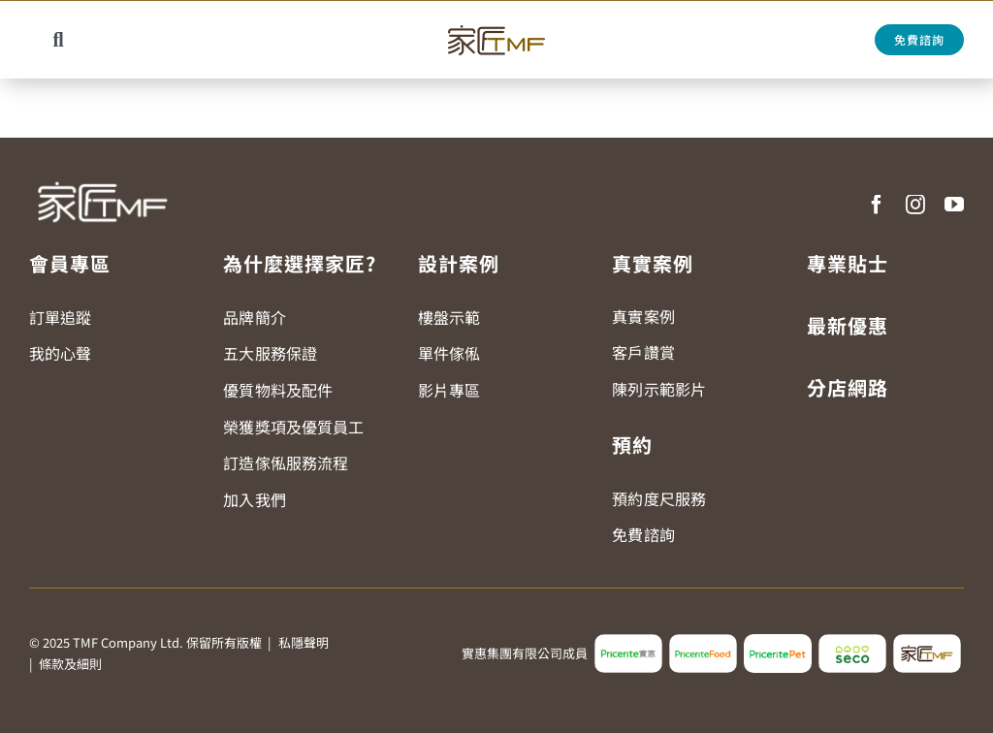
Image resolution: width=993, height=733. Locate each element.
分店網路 (847, 387)
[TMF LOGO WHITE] (102, 174)
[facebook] (876, 204)
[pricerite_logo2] (628, 641)
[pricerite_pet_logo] (778, 641)
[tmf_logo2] (927, 641)
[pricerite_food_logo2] (703, 641)
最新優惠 (847, 325)
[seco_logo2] (852, 641)
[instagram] (915, 204)
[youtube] (954, 204)
